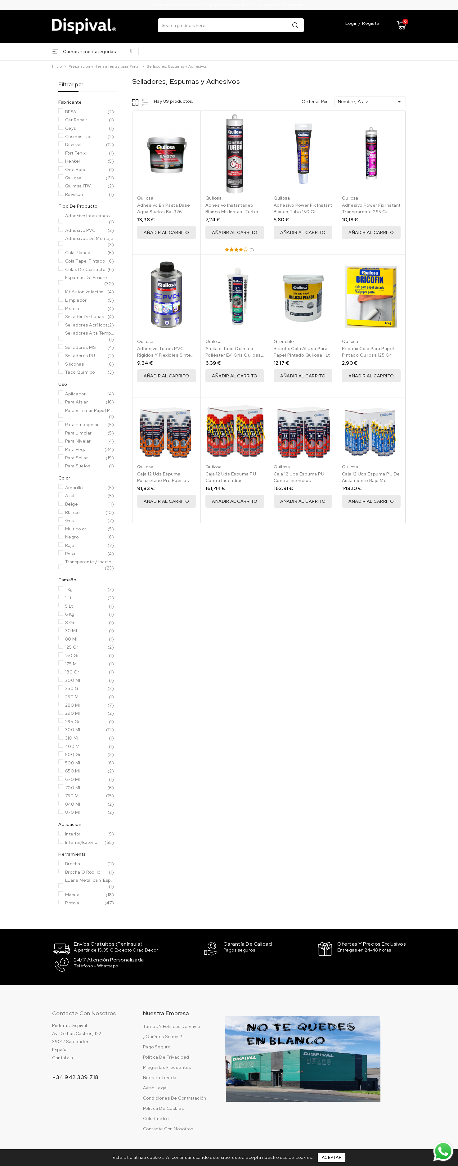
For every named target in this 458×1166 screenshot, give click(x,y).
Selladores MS (89, 347)
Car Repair (89, 120)
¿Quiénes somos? (162, 1036)
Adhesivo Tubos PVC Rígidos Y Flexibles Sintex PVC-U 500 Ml (165, 355)
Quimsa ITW (89, 186)
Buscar (295, 25)
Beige (89, 504)
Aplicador (89, 394)
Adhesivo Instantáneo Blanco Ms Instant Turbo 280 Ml (231, 211)
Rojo (89, 545)
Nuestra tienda (160, 1077)
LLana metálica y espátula (89, 883)
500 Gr (89, 755)
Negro (89, 537)
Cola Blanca (89, 253)
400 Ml (89, 747)
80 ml (89, 639)
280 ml (89, 705)
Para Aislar (89, 402)
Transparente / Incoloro (89, 565)
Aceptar (332, 1157)
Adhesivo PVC (89, 230)
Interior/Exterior (89, 843)
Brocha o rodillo (89, 872)
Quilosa (89, 178)
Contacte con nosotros (84, 1012)
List (145, 102)
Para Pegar (89, 450)
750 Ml (89, 796)
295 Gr (89, 722)
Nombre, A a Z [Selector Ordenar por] (370, 102)
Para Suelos (89, 466)
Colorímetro (156, 1118)
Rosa (89, 554)
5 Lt (89, 606)
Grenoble (284, 341)
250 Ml (89, 697)
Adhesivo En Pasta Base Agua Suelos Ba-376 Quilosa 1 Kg (163, 211)
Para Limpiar (89, 433)
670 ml (89, 780)
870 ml (89, 812)
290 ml (89, 713)
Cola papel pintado (89, 261)
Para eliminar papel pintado (89, 413)
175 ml (89, 664)
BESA (89, 112)
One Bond (89, 170)
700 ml (89, 788)
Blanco (89, 513)
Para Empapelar (89, 425)
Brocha (89, 864)
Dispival (89, 145)
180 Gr (89, 672)
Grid (136, 102)
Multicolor (89, 529)
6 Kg (89, 614)
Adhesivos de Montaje (89, 242)
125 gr (89, 647)
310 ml (89, 738)
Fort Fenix (89, 153)
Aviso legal (155, 1087)
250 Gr (89, 689)
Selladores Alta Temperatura (89, 336)
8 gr (89, 623)
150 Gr (89, 656)
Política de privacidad (166, 1056)
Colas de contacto (89, 270)
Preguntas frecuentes (167, 1066)
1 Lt (89, 598)
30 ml (89, 631)
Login (352, 23)
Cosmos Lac (89, 137)
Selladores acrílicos (89, 325)
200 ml (89, 681)
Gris (89, 521)
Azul (89, 496)
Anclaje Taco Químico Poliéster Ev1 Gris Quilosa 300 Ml (233, 355)
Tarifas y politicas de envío (171, 1026)
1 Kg (89, 590)
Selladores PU (89, 356)
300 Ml (89, 730)
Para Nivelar (89, 441)
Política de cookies (163, 1107)
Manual (89, 895)
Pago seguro (157, 1046)
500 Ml (89, 763)
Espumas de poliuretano (89, 281)
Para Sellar (89, 458)
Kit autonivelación (89, 292)
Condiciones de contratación (174, 1097)
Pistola (89, 309)
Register (371, 23)
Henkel (89, 161)
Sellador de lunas (89, 317)
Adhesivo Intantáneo (89, 219)
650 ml (89, 771)
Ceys (89, 128)
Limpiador (89, 300)
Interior (89, 834)
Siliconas (89, 364)
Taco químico (89, 372)
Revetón (89, 194)
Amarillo (89, 488)
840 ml (89, 804)
